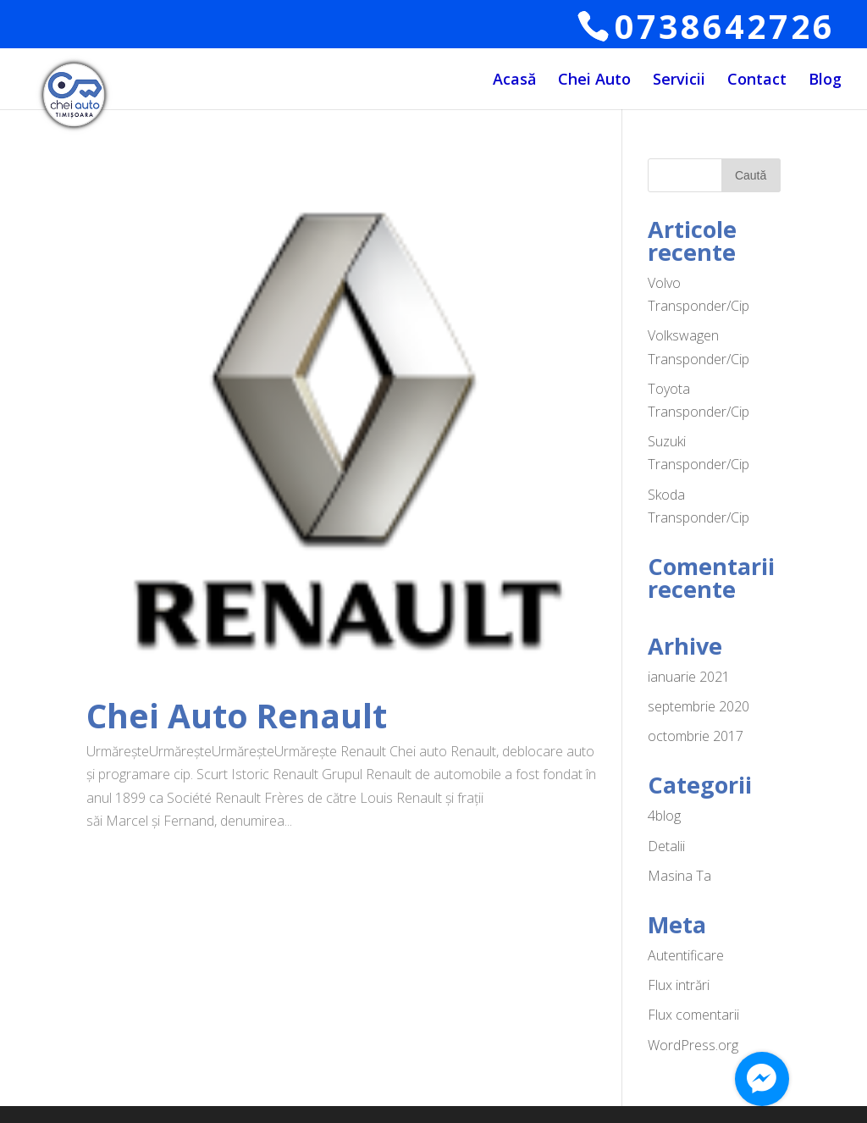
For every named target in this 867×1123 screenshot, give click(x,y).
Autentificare (686, 955)
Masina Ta (679, 875)
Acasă (514, 81)
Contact (757, 81)
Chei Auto (594, 81)
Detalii (666, 846)
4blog (664, 815)
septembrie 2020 (698, 706)
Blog (825, 81)
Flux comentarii (693, 1014)
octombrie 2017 (695, 736)
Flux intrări (679, 985)
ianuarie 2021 (689, 676)
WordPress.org (693, 1045)
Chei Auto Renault (236, 715)
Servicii (679, 81)
